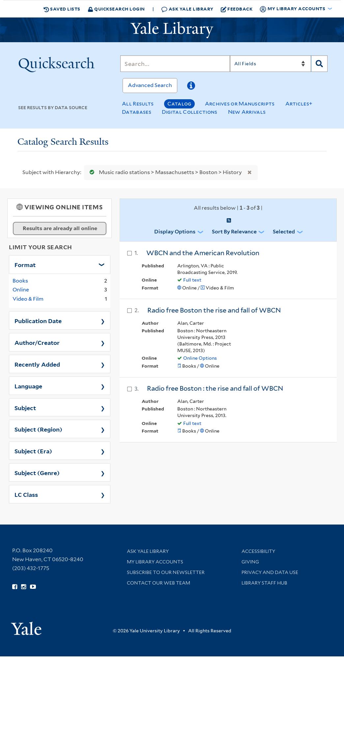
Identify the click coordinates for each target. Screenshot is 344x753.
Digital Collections (189, 112)
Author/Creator (37, 342)
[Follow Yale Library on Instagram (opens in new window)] (23, 587)
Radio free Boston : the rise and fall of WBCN (215, 388)
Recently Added (37, 364)
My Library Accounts (155, 561)
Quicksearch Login (116, 9)
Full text (192, 280)
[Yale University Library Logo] (172, 30)
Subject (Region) (38, 429)
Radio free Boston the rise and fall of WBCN (214, 310)
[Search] (175, 63)
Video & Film (28, 299)
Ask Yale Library (187, 9)
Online (21, 289)
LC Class (26, 494)
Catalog (179, 104)
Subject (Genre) (37, 472)
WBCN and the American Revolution (202, 253)
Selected (284, 231)
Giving (250, 561)
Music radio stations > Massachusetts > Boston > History (164, 172)
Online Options (200, 358)
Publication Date (38, 320)
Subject (25, 407)
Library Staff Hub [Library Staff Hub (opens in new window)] (264, 583)
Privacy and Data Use (270, 572)
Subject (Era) (33, 451)
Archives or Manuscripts (240, 104)
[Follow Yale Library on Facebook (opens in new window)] (14, 587)
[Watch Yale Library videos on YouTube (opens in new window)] (33, 587)
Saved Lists (61, 9)
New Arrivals (247, 112)
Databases (136, 112)
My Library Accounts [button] (293, 9)
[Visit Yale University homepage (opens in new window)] (26, 626)
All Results (138, 104)
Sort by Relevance (234, 231)
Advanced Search (150, 85)
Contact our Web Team (158, 583)
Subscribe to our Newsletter (166, 572)
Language (28, 386)
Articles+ (299, 104)
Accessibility (258, 551)
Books (20, 281)
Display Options (174, 231)
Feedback (237, 9)
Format (25, 264)
